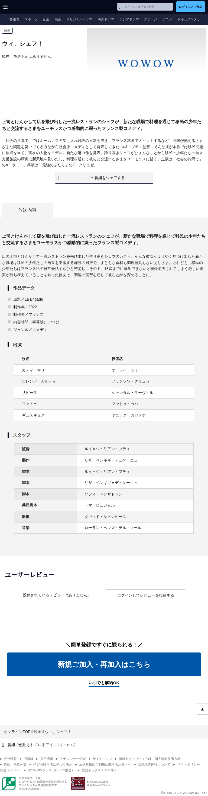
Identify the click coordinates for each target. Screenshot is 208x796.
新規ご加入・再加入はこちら (104, 664)
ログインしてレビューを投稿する (145, 595)
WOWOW (25, 7)
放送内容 (27, 210)
